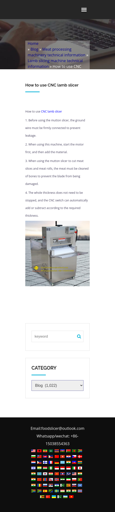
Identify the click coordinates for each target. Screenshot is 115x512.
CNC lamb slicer (51, 111)
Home (33, 43)
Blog (34, 49)
